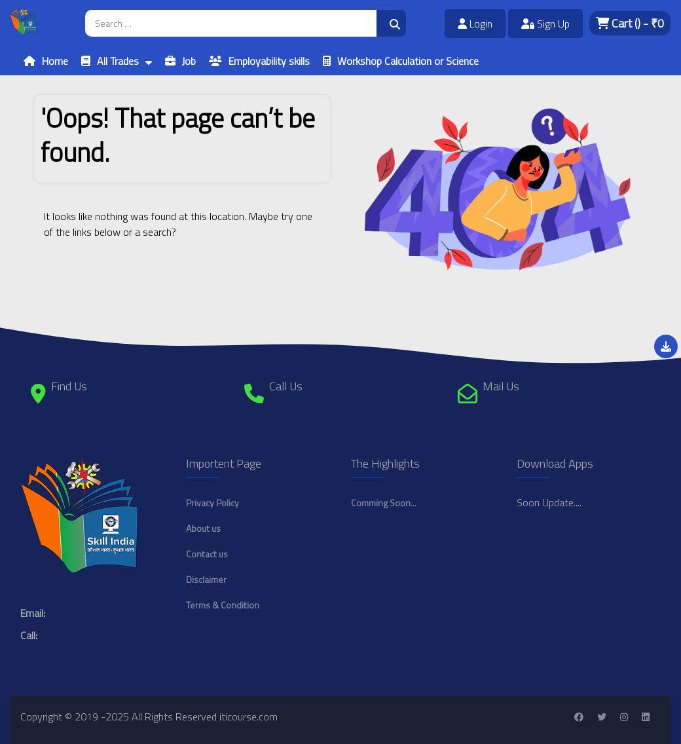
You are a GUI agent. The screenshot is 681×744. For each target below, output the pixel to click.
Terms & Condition (222, 605)
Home (55, 61)
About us (203, 528)
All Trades (118, 61)
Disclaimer (206, 579)
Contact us (207, 554)
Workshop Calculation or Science (408, 61)
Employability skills (269, 61)
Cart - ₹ (630, 23)
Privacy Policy (212, 503)
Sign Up (545, 23)
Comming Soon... (383, 503)
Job (189, 61)
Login (475, 23)
